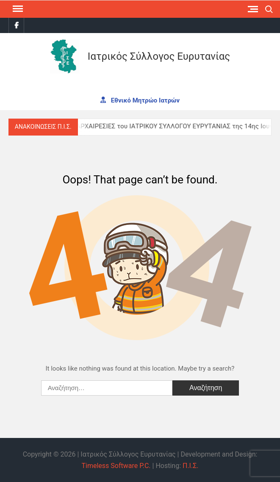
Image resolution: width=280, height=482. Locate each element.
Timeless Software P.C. (115, 466)
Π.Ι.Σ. (191, 466)
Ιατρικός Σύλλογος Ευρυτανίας (159, 56)
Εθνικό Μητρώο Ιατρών (140, 100)
